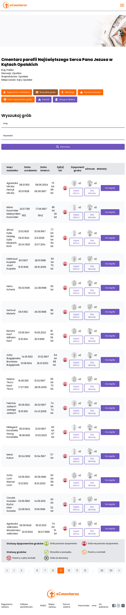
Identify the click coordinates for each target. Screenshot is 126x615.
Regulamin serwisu (6, 586)
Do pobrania (103, 586)
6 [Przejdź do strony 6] (37, 551)
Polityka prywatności (26, 586)
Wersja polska (44, 608)
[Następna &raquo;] (119, 551)
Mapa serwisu (52, 586)
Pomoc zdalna (66, 586)
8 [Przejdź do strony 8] (53, 551)
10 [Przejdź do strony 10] (69, 551)
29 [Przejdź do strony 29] (101, 551)
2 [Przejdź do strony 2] (21, 551)
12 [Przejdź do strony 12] (85, 551)
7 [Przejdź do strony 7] (45, 551)
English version (62, 608)
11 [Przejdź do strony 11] (77, 551)
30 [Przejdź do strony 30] (111, 551)
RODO (43, 586)
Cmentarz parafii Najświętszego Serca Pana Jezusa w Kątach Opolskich (57, 62)
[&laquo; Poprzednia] (7, 551)
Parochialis (83, 586)
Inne (94, 586)
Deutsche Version (81, 608)
